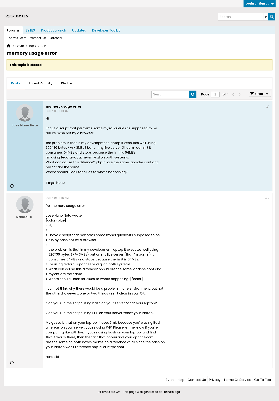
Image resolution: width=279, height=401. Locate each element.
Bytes (169, 379)
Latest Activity (40, 83)
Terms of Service (237, 379)
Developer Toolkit (106, 30)
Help (180, 379)
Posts (15, 83)
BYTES (30, 30)
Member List (38, 38)
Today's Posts (16, 38)
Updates (79, 30)
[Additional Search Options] (265, 16)
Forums (13, 30)
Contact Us (197, 379)
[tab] (16, 83)
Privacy (215, 379)
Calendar (56, 38)
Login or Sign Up (260, 3)
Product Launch (53, 30)
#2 (267, 198)
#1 (267, 106)
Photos (67, 83)
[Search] (243, 16)
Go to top (262, 379)
